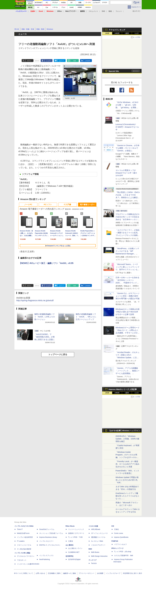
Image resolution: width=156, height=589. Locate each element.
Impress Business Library (48, 537)
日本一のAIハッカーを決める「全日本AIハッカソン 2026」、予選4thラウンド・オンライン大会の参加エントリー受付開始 (127, 282)
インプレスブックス (46, 555)
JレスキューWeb (97, 541)
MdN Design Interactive (99, 556)
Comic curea (118, 533)
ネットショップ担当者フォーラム (51, 533)
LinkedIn (87, 60)
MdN (90, 549)
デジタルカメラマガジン (25, 556)
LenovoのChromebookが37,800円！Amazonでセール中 (127, 127)
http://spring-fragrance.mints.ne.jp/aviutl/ (35, 300)
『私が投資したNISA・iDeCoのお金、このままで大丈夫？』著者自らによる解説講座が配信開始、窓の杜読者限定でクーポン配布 (128, 197)
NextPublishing (44, 559)
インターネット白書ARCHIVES (28, 564)
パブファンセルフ (120, 544)
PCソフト (48, 204)
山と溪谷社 (69, 545)
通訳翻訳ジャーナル (98, 537)
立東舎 (70, 541)
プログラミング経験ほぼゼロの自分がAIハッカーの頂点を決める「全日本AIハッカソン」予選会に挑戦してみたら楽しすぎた (127, 219)
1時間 (107, 33)
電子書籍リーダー (87, 204)
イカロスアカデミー (98, 545)
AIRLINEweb (95, 529)
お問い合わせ (40, 573)
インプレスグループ (113, 573)
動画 (110, 11)
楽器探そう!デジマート (76, 533)
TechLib (94, 563)
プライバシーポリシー (86, 573)
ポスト (29, 60)
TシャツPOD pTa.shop (122, 552)
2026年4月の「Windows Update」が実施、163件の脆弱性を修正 (127, 438)
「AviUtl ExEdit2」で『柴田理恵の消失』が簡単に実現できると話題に (44, 337)
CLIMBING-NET (74, 552)
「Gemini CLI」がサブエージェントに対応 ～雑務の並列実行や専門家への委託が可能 (127, 296)
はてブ (61, 60)
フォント (119, 11)
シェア (48, 60)
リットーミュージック (76, 529)
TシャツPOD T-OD (75, 537)
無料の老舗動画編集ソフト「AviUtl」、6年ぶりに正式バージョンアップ (86, 316)
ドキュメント (93, 11)
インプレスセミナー (46, 541)
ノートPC (28, 204)
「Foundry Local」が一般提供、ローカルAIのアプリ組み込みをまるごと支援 (127, 464)
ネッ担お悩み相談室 (24, 549)
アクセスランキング (117, 30)
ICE (113, 526)
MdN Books (95, 552)
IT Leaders (21, 541)
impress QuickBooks (121, 537)
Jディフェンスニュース (99, 533)
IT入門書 (67, 204)
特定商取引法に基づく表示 (132, 573)
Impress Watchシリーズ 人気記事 (123, 389)
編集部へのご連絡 (69, 573)
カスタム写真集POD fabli (123, 555)
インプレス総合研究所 (25, 537)
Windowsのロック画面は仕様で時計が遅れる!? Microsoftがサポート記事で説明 (128, 311)
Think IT (20, 529)
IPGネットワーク (118, 548)
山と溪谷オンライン (75, 548)
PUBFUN (115, 541)
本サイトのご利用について (23, 573)
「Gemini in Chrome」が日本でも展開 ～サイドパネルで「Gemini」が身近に (128, 148)
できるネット (22, 560)
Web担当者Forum (23, 533)
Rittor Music (70, 526)
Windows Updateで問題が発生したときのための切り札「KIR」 (127, 480)
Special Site (114, 71)
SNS (103, 11)
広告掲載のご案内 (54, 573)
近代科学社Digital (74, 559)
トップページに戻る (57, 354)
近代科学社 (69, 556)
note (74, 60)
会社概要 (100, 573)
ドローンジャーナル (24, 545)
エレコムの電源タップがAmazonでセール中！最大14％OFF (126, 173)
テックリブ (92, 560)
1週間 (127, 33)
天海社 (116, 529)
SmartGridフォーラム (46, 529)
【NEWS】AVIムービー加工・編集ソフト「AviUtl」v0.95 (46, 263)
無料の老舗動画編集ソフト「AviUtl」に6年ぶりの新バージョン (44, 316)
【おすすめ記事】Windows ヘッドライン (124, 431)
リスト (37, 60)
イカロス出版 (93, 526)
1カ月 (137, 33)
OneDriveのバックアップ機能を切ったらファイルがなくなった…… (127, 496)
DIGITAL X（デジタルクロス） (50, 545)
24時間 (117, 33)
